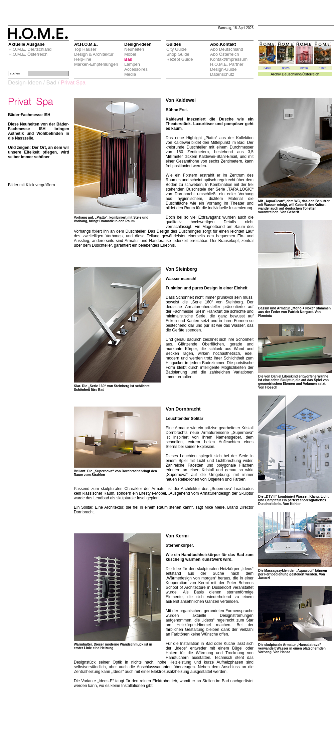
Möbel (130, 54)
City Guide (176, 49)
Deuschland (291, 74)
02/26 (304, 68)
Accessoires (136, 69)
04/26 (267, 68)
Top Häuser (85, 49)
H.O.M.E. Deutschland (29, 49)
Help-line (82, 59)
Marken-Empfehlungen (96, 64)
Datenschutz (222, 74)
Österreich (310, 74)
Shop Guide (177, 54)
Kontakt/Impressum (228, 59)
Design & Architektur (94, 54)
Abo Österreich (224, 54)
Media (130, 74)
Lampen (132, 64)
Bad (128, 59)
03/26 (286, 68)
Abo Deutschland (226, 49)
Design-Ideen (25, 82)
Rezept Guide (179, 59)
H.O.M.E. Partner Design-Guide (226, 67)
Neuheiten (134, 49)
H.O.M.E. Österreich (27, 54)
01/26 (322, 68)
